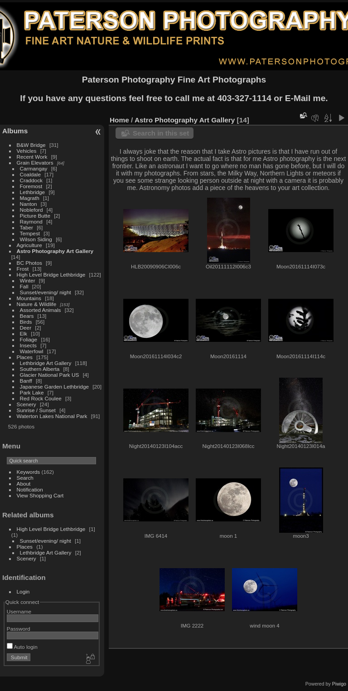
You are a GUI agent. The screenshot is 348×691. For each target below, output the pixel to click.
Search (25, 478)
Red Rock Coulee (41, 398)
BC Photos (29, 263)
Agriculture (29, 245)
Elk (23, 333)
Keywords (28, 472)
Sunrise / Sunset (36, 410)
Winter (27, 280)
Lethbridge (32, 192)
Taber (26, 227)
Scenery (26, 404)
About (24, 484)
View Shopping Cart (40, 495)
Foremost (31, 186)
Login (23, 591)
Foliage (29, 339)
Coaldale (30, 174)
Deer (26, 328)
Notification (30, 489)
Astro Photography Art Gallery (55, 251)
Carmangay (34, 168)
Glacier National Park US (49, 375)
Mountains (29, 298)
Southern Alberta (40, 369)
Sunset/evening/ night (45, 292)
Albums (15, 131)
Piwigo (339, 683)
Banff (26, 381)
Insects (28, 345)
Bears (27, 316)
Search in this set (161, 133)
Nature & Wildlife (37, 304)
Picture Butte (35, 216)
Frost (23, 269)
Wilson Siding (36, 239)
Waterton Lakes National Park (52, 416)
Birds (26, 322)
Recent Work (32, 157)
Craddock (31, 180)
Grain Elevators (36, 162)
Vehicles (27, 151)
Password (18, 629)
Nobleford (31, 210)
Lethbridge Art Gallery (46, 363)
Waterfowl (32, 351)
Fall (24, 286)
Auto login (22, 647)
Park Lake (32, 392)
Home (119, 120)
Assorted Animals (40, 310)
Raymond (31, 221)
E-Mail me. (306, 98)
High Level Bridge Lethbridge (51, 274)
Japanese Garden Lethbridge (54, 386)
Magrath (29, 198)
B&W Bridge (31, 145)
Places (25, 357)
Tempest (30, 233)
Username (19, 611)
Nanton (28, 204)
